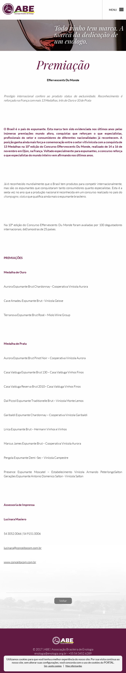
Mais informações (73, 666)
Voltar (63, 600)
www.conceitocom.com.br (20, 562)
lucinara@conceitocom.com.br (23, 548)
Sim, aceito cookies (53, 666)
